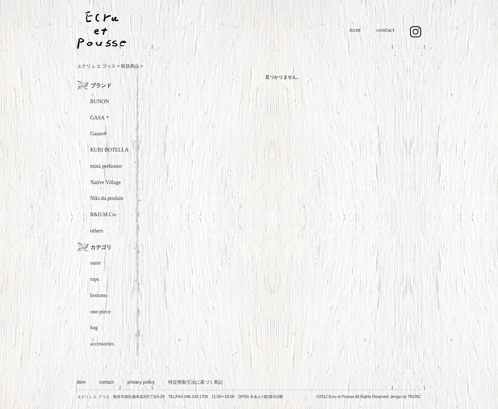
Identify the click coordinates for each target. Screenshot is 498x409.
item (355, 34)
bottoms (98, 295)
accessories (102, 344)
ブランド (101, 85)
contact (385, 34)
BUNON (99, 101)
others (96, 231)
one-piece (100, 311)
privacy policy (141, 382)
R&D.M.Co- (103, 214)
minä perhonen (106, 166)
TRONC (414, 397)
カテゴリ (101, 247)
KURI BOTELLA (109, 150)
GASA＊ (100, 118)
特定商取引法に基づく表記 (195, 382)
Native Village (105, 182)
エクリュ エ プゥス (96, 66)
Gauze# (98, 133)
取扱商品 (130, 66)
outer (95, 263)
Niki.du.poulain (107, 198)
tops (94, 279)
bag (94, 327)
